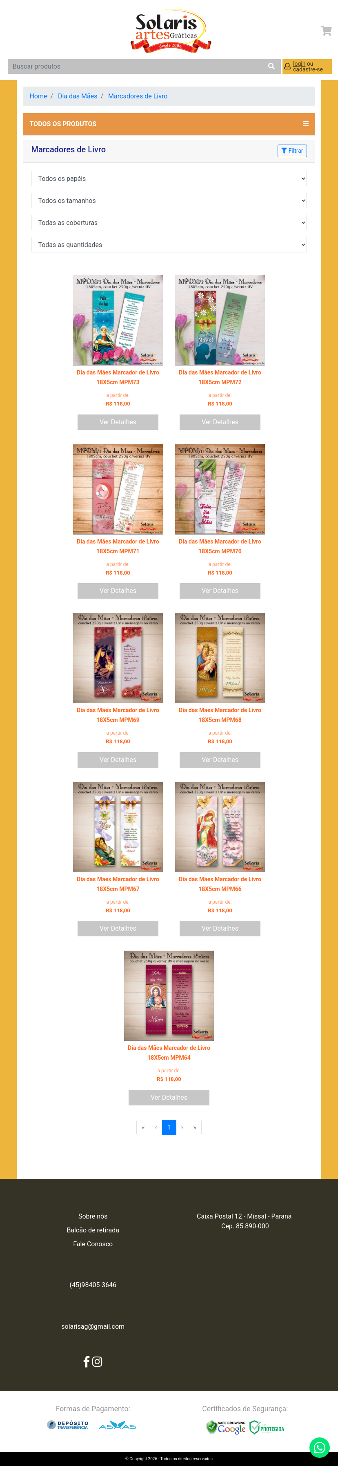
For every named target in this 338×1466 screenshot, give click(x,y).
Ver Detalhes (118, 422)
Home (38, 96)
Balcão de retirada (93, 1230)
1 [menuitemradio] (169, 1127)
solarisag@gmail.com (93, 1326)
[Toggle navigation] (15, 31)
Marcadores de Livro (137, 96)
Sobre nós (93, 1216)
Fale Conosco (93, 1244)
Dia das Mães (77, 96)
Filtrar (292, 150)
